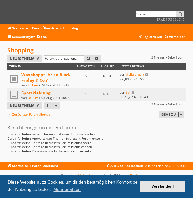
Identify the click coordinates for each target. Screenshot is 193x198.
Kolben (33, 85)
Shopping (20, 50)
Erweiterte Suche (170, 19)
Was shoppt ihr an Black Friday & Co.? (46, 77)
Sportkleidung (35, 92)
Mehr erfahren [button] (67, 189)
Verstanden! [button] (163, 186)
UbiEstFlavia (135, 74)
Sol (128, 92)
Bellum (33, 97)
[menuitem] (42, 37)
